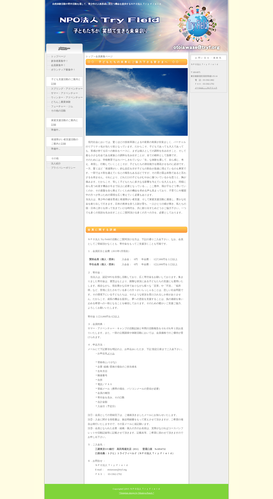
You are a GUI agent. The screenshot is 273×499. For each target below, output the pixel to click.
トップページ (58, 56)
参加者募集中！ (59, 61)
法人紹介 (56, 163)
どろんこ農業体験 (61, 101)
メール (111, 353)
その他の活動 (58, 110)
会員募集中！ (58, 65)
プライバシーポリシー (63, 167)
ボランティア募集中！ (63, 69)
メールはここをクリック (206, 88)
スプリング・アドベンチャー (67, 88)
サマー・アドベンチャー (64, 93)
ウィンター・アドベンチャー (67, 97)
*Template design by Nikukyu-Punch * (136, 493)
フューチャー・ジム (62, 106)
